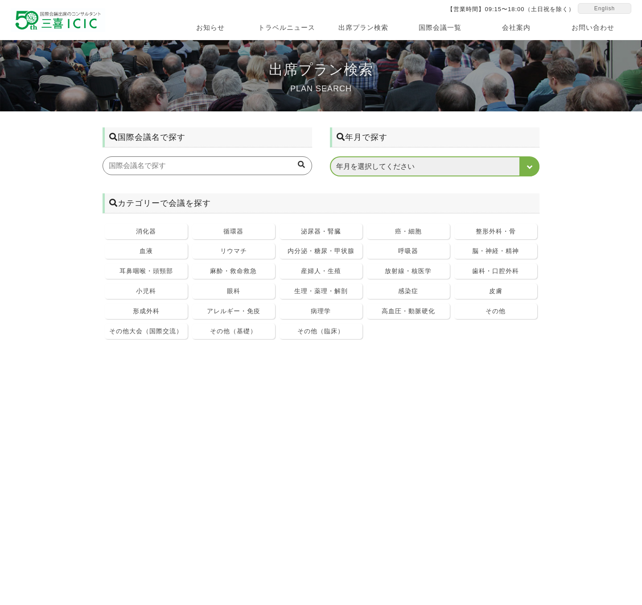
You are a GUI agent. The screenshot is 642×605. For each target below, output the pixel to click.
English (604, 10)
